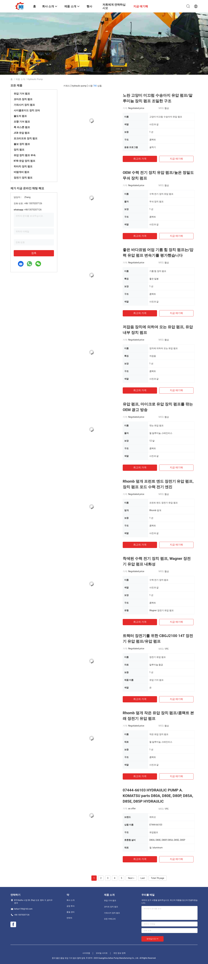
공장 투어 (71, 906)
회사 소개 (71, 900)
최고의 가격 (139, 158)
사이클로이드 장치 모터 (27, 110)
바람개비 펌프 (21, 172)
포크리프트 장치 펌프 (25, 138)
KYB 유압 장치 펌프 (24, 160)
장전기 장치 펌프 (23, 177)
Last (142, 878)
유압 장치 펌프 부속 (25, 155)
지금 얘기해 (176, 158)
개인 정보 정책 (119, 953)
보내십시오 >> (152, 939)
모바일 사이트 (102, 953)
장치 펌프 (19, 149)
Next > (131, 878)
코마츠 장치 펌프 (23, 99)
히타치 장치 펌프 (23, 166)
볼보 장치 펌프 (22, 144)
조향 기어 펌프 (22, 121)
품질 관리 (71, 912)
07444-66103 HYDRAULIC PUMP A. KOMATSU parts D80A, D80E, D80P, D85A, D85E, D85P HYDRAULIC (158, 796)
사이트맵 (86, 953)
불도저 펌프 (20, 116)
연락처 (69, 918)
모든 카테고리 (110, 919)
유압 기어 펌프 (22, 93)
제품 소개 (20, 79)
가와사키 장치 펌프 (24, 104)
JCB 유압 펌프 (22, 132)
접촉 (33, 253)
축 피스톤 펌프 (22, 127)
